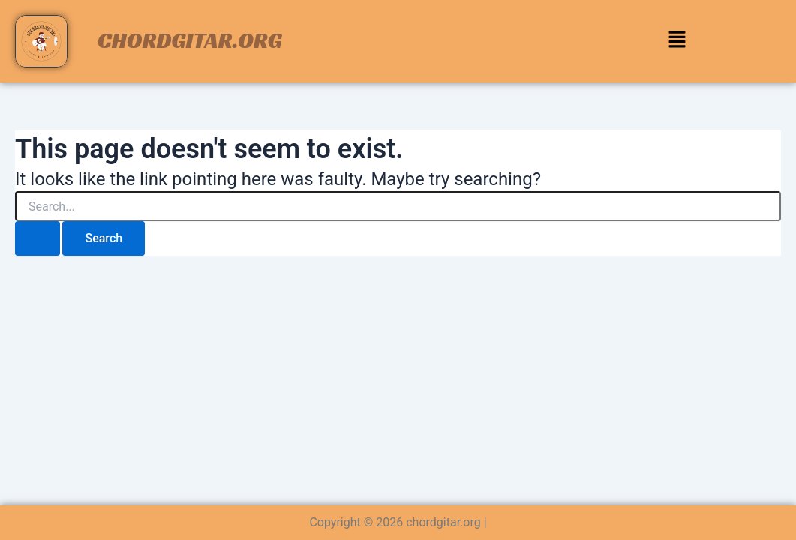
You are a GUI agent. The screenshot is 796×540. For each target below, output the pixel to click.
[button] (677, 41)
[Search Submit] (37, 238)
